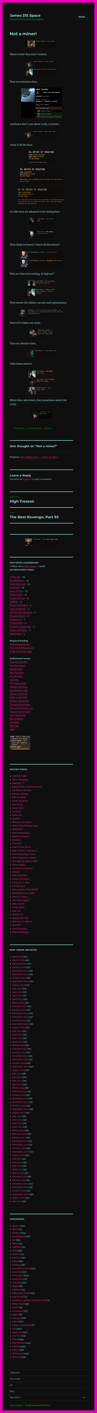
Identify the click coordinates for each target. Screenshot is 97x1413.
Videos (15, 1350)
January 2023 (18, 1095)
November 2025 (20, 974)
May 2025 (17, 995)
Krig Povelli (18, 1296)
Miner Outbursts (20, 932)
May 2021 (17, 1166)
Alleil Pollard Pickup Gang (25, 825)
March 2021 (18, 1173)
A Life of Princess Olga (21, 651)
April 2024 (17, 1041)
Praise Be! (17, 815)
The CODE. (15, 1379)
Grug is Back (18, 907)
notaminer (17, 1311)
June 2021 (17, 1162)
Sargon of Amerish (21, 1325)
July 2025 (17, 988)
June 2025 (17, 992)
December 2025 (20, 970)
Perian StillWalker (19, 605)
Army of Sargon (20, 896)
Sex (14, 1328)
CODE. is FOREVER (18, 697)
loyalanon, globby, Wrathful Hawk (29, 1300)
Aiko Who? (15, 1397)
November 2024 (20, 1017)
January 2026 (19, 967)
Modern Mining (20, 794)
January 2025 (19, 1010)
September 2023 (20, 1066)
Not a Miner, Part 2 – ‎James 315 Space (39, 457)
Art (13, 1240)
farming (16, 1265)
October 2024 (19, 1020)
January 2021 (18, 1180)
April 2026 (17, 956)
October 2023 (19, 1063)
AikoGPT (16, 925)
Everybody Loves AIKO (23, 893)
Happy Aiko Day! (20, 918)
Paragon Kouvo (17, 616)
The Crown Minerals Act (22, 648)
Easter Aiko (18, 808)
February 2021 (19, 1176)
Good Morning (19, 928)
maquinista (15, 633)
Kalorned (14, 587)
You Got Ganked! (17, 665)
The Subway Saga (18, 683)
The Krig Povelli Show (20, 704)
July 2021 (16, 1158)
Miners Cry (17, 914)
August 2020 (18, 1198)
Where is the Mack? (22, 822)
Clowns (15, 1254)
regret (15, 1314)
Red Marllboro (17, 580)
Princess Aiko (19, 428)
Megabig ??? (18, 783)
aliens (15, 1229)
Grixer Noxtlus (17, 598)
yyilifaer (14, 601)
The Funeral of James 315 (21, 708)
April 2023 (17, 1084)
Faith (15, 1261)
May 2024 (17, 1038)
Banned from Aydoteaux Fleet (27, 786)
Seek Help (14, 722)
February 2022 (19, 1134)
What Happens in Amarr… (25, 857)
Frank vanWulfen (18, 630)
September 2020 (20, 1194)
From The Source (20, 1268)
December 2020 (20, 1183)
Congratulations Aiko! (20, 711)
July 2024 (17, 1031)
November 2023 (20, 1059)
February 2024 (19, 1049)
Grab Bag (48, 428)
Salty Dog (14, 680)
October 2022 (19, 1105)
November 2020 (20, 1187)
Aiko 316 (16, 911)
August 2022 (18, 1112)
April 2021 (17, 1169)
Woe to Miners (16, 719)
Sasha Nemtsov (17, 584)
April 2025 (17, 999)
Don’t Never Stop (18, 715)
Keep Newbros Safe (18, 690)
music (15, 1307)
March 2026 (18, 960)
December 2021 (20, 1141)
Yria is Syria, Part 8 (21, 847)
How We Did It (16, 676)
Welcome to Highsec (22, 921)
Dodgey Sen (16, 619)
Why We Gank (16, 669)
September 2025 (20, 981)
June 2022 (17, 1119)
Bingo (15, 1243)
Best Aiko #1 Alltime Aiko (25, 861)
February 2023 (19, 1091)
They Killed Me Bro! (19, 662)
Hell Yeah (14, 726)
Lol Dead (16, 811)
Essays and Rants (20, 879)
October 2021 (18, 1148)
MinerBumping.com (20, 644)
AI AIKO (16, 818)
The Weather (18, 1343)
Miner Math (18, 1304)
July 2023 (16, 1073)
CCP (14, 1250)
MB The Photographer (21, 612)
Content (16, 1257)
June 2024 (17, 1034)
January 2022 (19, 1137)
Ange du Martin (17, 609)
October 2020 (19, 1190)
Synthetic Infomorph (20, 626)
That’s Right (18, 864)
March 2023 (18, 1088)
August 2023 (18, 1070)
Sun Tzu (16, 1335)
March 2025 (18, 1002)
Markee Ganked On (19, 694)
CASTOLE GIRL (19, 776)
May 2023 (17, 1080)
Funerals (16, 1272)
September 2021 (20, 1151)
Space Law (17, 1332)
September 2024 (20, 1024)
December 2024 (20, 1013)
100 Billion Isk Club (21, 790)
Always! (16, 1233)
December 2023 (20, 1056)
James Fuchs (16, 594)
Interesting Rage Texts (23, 854)
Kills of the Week (20, 1293)
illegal (15, 1286)
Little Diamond (19, 801)
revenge (16, 1318)
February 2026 (19, 963)
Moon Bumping (20, 779)
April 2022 (17, 1127)
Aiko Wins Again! (20, 900)
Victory (15, 1346)
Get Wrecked (18, 886)
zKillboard (15, 1372)
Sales (14, 1321)
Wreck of (16, 1357)
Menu (81, 17)
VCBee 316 (15, 577)
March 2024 (18, 1045)
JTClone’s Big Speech (19, 701)
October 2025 (19, 978)
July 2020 (17, 1201)
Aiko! (12, 729)
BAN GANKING (19, 875)
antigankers (18, 1236)
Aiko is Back (18, 903)
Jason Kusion (16, 591)
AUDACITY (17, 829)
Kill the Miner (19, 797)
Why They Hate (17, 672)
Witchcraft (17, 1353)
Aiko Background (20, 833)
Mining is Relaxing (18, 687)
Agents (15, 1225)
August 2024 (18, 1027)
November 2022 (20, 1102)
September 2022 (20, 1109)
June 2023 (17, 1077)
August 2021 (18, 1155)
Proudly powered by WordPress (37, 1405)
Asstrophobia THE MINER (25, 889)
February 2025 (19, 1006)
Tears (15, 1339)
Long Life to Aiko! (21, 882)
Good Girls (17, 1279)
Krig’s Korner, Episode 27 (25, 850)
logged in (27, 479)
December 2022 (20, 1098)
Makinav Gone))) (20, 836)
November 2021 (20, 1144)
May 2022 (17, 1123)
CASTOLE (17, 1247)
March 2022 (18, 1130)
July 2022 (17, 1116)
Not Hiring (17, 804)
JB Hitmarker (16, 623)
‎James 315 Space (25, 15)
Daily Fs (16, 872)
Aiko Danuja (30, 566)
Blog (12, 1391)
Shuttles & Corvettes (22, 868)
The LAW (16, 843)
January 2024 (19, 1052)
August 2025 (18, 985)
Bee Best (16, 840)
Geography (17, 1275)
